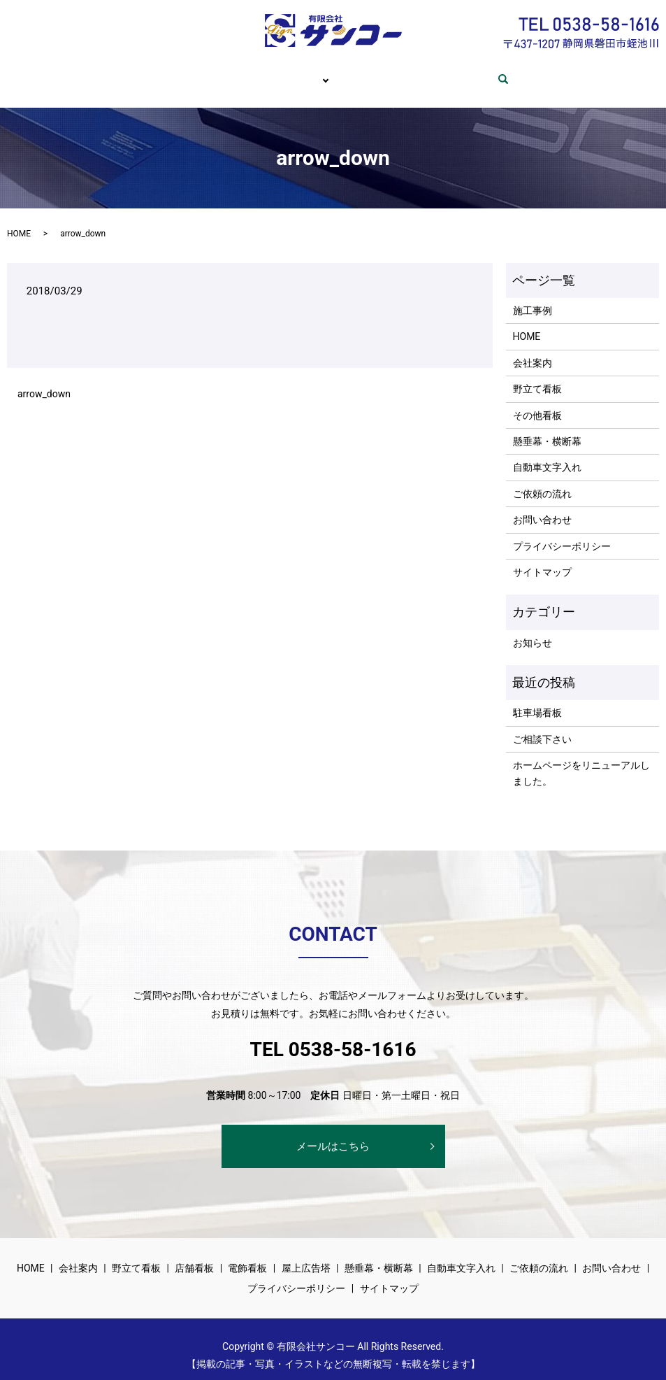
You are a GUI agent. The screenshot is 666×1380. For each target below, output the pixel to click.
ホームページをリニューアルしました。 (581, 759)
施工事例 (532, 297)
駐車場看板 (537, 699)
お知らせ (532, 629)
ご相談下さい (542, 726)
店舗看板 (194, 1254)
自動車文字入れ (547, 454)
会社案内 (215, 72)
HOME (152, 72)
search (535, 72)
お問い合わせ (469, 72)
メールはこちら (333, 1133)
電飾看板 (247, 1254)
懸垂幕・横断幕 (547, 428)
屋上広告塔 (306, 1254)
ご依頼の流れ (381, 72)
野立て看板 (537, 375)
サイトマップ (542, 558)
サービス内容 (293, 72)
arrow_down (44, 380)
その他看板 (537, 402)
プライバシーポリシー (562, 533)
